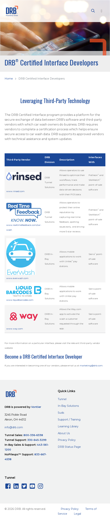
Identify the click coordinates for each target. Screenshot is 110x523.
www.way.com (14, 328)
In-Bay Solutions (68, 405)
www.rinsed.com (15, 191)
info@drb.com (14, 427)
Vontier (36, 407)
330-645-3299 (36, 440)
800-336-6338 (33, 435)
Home (9, 78)
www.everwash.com (17, 278)
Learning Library (68, 426)
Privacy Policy (67, 440)
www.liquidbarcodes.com (19, 299)
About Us (64, 433)
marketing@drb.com (91, 365)
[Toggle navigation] (101, 11)
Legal (77, 513)
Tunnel (62, 399)
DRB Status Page (69, 446)
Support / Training (69, 419)
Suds (61, 412)
